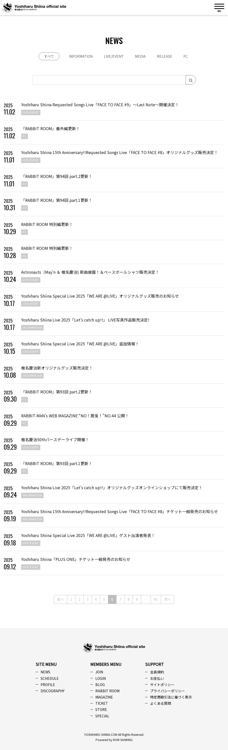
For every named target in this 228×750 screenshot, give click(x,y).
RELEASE (164, 56)
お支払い (157, 678)
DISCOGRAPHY (52, 690)
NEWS (45, 671)
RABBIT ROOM (107, 690)
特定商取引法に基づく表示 (171, 697)
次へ (167, 599)
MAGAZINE (104, 697)
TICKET (101, 703)
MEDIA (140, 56)
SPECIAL (102, 715)
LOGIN (100, 678)
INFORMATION (81, 56)
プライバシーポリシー (167, 690)
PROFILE (48, 684)
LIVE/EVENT (114, 56)
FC (185, 56)
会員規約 (157, 671)
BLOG (100, 684)
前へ (60, 599)
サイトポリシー (162, 684)
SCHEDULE (50, 678)
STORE (101, 709)
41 (156, 599)
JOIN (99, 671)
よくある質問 (160, 703)
